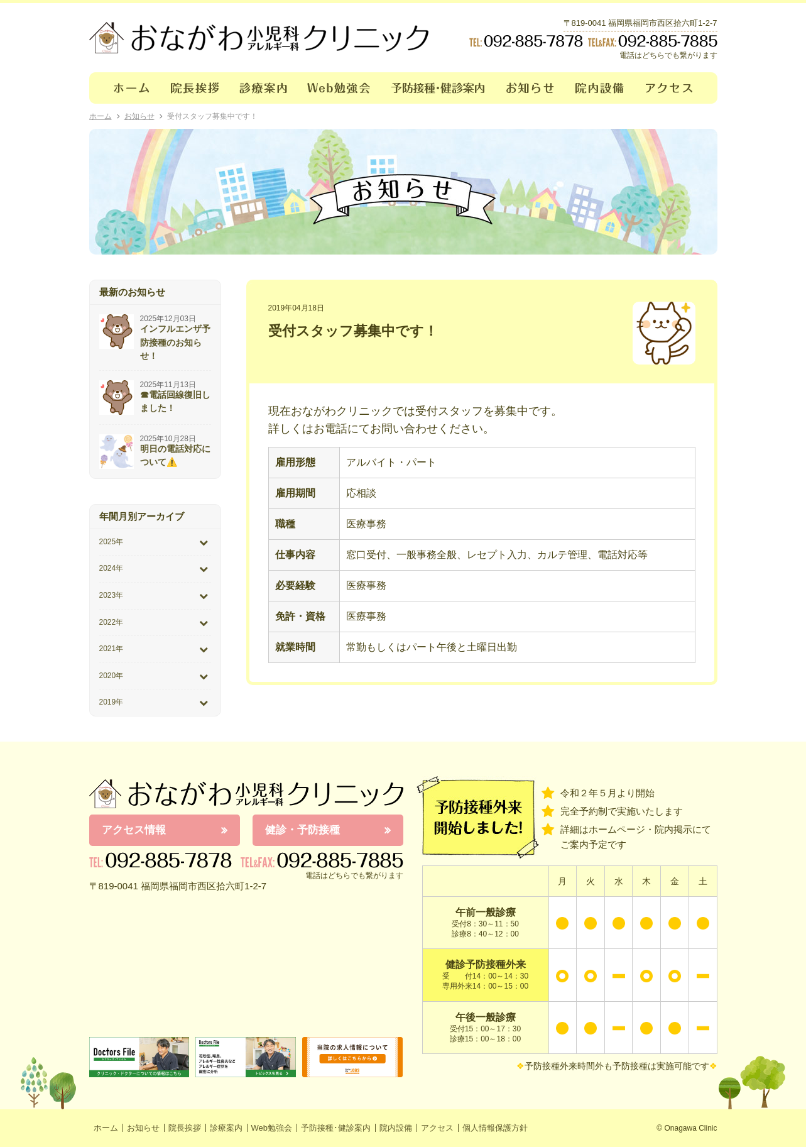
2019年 (111, 702)
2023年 (111, 595)
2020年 (111, 675)
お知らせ (530, 88)
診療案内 (263, 88)
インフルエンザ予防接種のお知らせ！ (175, 342)
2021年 (111, 648)
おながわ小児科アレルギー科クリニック (246, 793)
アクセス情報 (134, 830)
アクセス (676, 88)
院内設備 (600, 88)
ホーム (124, 88)
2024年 (111, 568)
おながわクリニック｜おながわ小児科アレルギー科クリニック (258, 37)
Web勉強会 (339, 88)
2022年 (111, 622)
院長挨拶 (195, 88)
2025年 (111, 541)
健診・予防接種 (302, 830)
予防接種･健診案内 (438, 88)
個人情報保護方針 (495, 1128)
